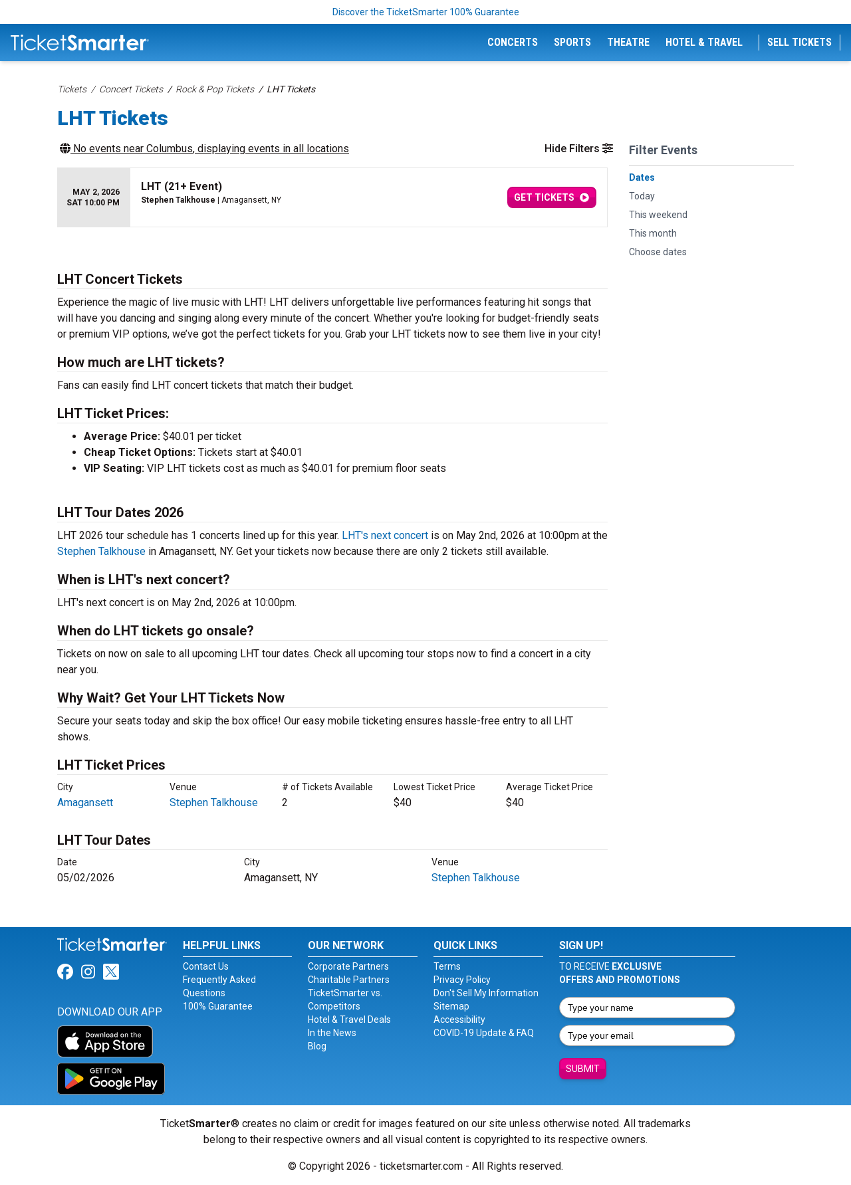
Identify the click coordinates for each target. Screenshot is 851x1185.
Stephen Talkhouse (101, 551)
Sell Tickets (799, 42)
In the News (332, 1032)
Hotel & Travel (704, 42)
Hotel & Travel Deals (349, 1019)
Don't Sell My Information (486, 993)
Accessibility (459, 1019)
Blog (317, 1046)
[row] (332, 197)
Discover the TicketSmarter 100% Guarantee (425, 12)
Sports (572, 42)
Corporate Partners (348, 966)
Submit (583, 1068)
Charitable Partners (349, 979)
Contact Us (206, 966)
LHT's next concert (385, 535)
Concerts (512, 42)
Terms (447, 966)
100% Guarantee (218, 1006)
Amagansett (85, 802)
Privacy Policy (462, 979)
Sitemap (451, 1006)
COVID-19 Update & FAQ (483, 1032)
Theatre (628, 42)
